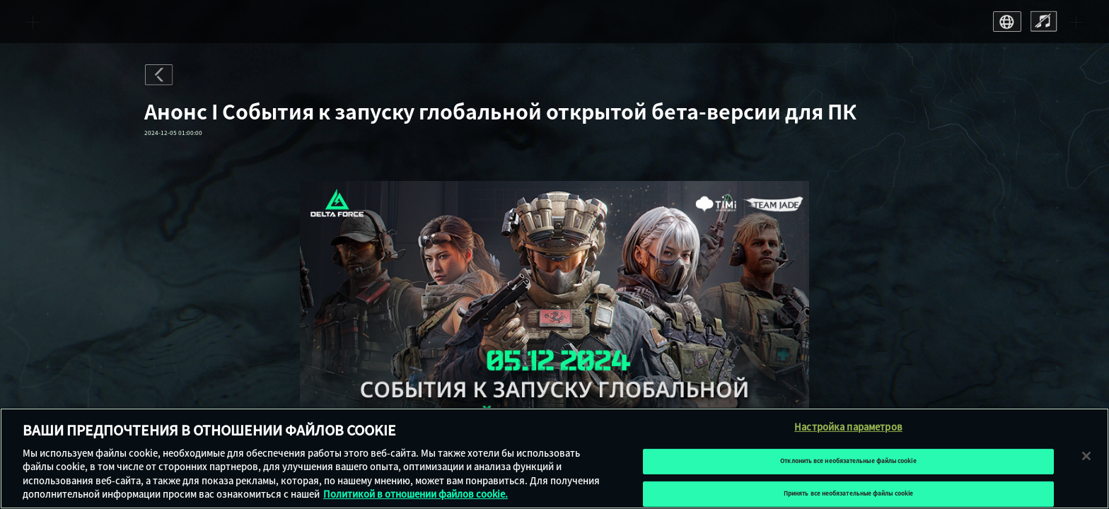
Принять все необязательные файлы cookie (848, 493)
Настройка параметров (848, 427)
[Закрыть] (1086, 456)
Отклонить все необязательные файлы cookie (848, 461)
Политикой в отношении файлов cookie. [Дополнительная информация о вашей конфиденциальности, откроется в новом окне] (415, 494)
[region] (554, 458)
